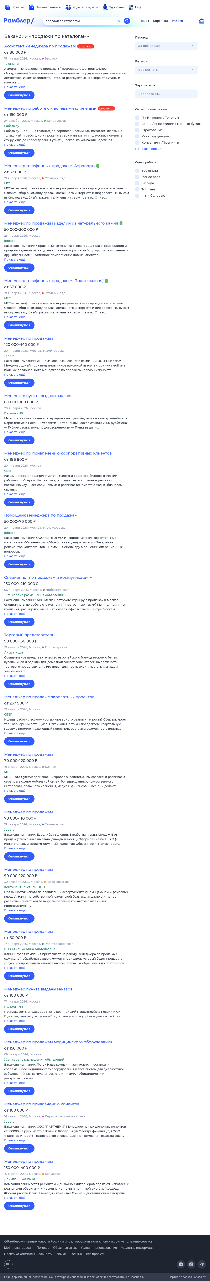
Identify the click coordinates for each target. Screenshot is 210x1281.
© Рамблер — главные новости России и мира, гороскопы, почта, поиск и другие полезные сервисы (78, 1241)
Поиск (144, 21)
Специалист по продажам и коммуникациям (48, 577)
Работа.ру (199, 1277)
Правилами (137, 1277)
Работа (177, 21)
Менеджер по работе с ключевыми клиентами (50, 108)
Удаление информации (138, 1247)
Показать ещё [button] (15, 87)
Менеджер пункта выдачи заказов (38, 396)
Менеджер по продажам (28, 338)
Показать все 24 (148, 149)
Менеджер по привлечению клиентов (41, 1104)
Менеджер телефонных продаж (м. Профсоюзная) (54, 280)
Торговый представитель (29, 635)
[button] (66, 78)
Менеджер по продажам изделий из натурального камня (61, 223)
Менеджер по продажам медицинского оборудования (58, 1042)
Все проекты (95, 1254)
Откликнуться (19, 95)
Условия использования (99, 1247)
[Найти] (127, 21)
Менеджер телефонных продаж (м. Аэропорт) (49, 166)
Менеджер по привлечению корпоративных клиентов (58, 453)
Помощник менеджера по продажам (40, 515)
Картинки (160, 21)
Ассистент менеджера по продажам (40, 46)
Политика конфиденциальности (28, 1254)
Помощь (43, 1247)
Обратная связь (65, 1247)
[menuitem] (14, 7)
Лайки (61, 1254)
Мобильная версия (18, 1247)
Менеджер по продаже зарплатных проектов (49, 697)
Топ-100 (76, 1254)
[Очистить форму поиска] (119, 21)
